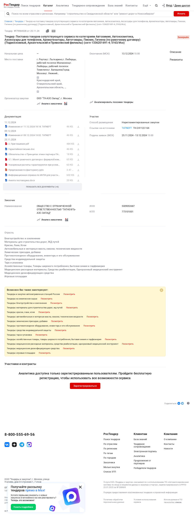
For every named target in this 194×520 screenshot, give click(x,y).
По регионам (110, 452)
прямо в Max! (35, 490)
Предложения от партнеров (142, 466)
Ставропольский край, (50, 87)
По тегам (108, 457)
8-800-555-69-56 (20, 439)
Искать (181, 17)
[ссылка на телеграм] (21, 448)
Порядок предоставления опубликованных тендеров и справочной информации (140, 496)
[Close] (161, 294)
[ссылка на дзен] (14, 448)
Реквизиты (176, 63)
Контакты (131, 5)
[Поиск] (8, 17)
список (178, 506)
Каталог (48, 5)
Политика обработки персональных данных (113, 504)
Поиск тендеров (30, 5)
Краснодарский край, (49, 84)
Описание (175, 55)
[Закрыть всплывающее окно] (80, 487)
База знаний (115, 5)
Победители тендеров (145, 472)
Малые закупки (111, 471)
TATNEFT (127, 132)
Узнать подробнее (23, 507)
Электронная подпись (145, 455)
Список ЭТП (109, 475)
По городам (109, 461)
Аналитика (62, 5)
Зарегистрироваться (85, 389)
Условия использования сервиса (145, 504)
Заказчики (109, 466)
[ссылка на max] (29, 448)
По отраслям (110, 448)
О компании (170, 443)
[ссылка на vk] (7, 448)
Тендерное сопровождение (88, 5)
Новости (168, 452)
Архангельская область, (51, 91)
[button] (156, 5)
